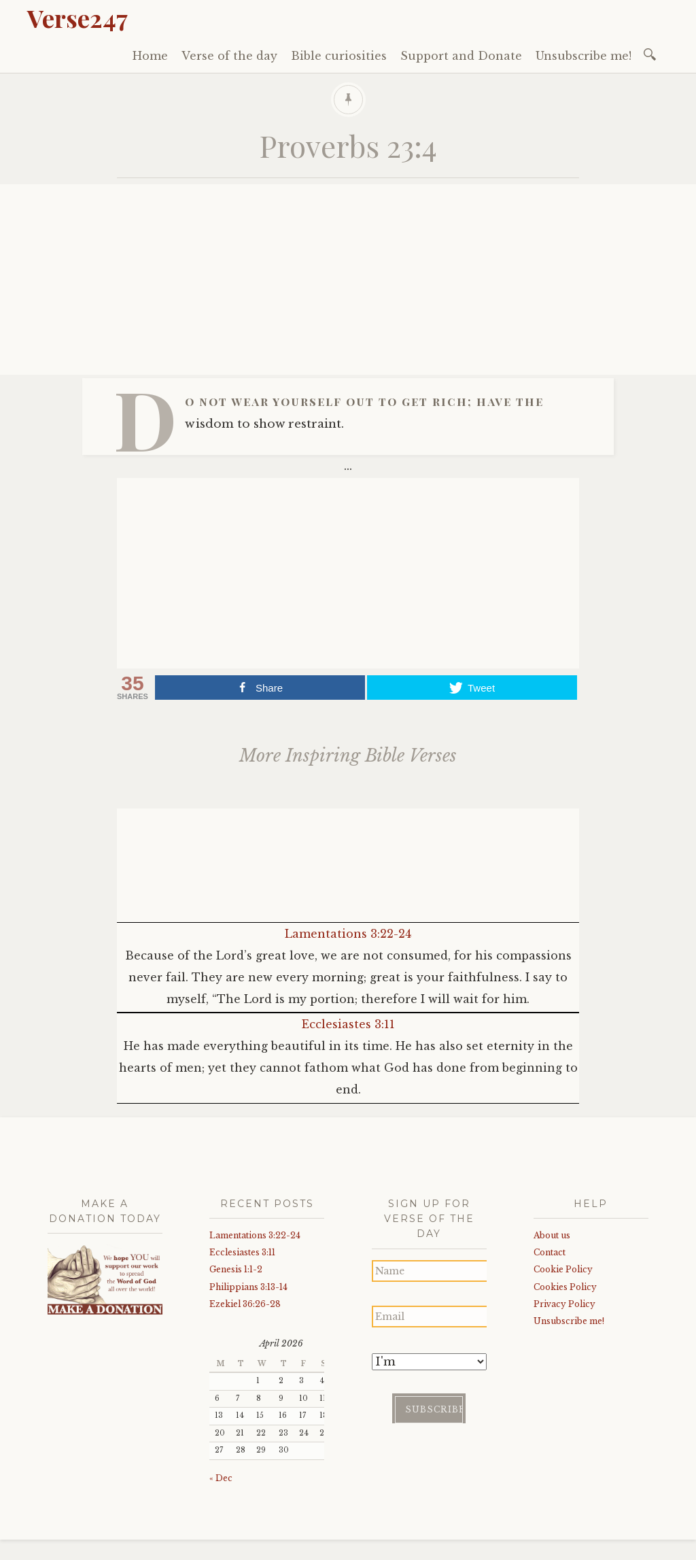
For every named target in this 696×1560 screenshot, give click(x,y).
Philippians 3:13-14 (248, 1287)
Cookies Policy (565, 1287)
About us (552, 1235)
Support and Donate (461, 56)
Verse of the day (229, 56)
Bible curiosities (339, 56)
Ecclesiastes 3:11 (348, 1024)
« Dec (220, 1478)
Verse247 (77, 17)
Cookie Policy (563, 1269)
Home (150, 56)
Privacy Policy (564, 1304)
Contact (550, 1252)
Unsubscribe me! (583, 56)
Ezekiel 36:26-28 (245, 1304)
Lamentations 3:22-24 (348, 933)
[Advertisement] (348, 279)
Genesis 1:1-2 (235, 1269)
